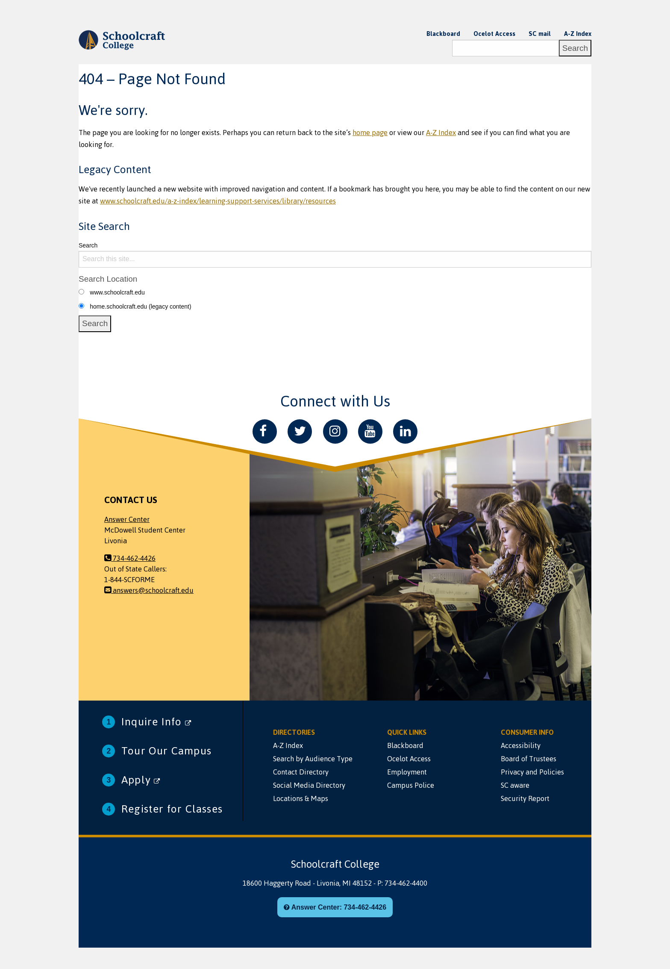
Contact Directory (301, 772)
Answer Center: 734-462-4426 (335, 907)
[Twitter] (300, 431)
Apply (140, 779)
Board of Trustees (528, 759)
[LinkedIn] (405, 431)
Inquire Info (156, 721)
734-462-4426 (130, 558)
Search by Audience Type (313, 759)
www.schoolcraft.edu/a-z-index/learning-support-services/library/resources (218, 201)
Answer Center (127, 519)
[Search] (505, 48)
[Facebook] (265, 431)
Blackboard (443, 34)
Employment (407, 772)
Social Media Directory (309, 785)
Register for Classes (172, 808)
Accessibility (521, 745)
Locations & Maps (300, 798)
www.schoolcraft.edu (117, 292)
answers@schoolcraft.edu (149, 590)
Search (88, 245)
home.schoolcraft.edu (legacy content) (140, 306)
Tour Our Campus (166, 750)
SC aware (515, 785)
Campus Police (410, 785)
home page (370, 132)
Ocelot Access (494, 34)
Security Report (525, 798)
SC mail (540, 34)
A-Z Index (577, 34)
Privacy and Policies (532, 772)
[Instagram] (335, 431)
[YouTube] (370, 431)
